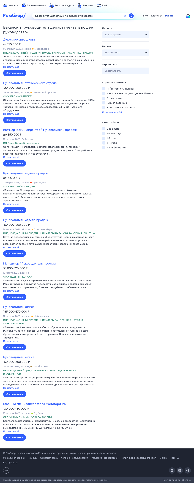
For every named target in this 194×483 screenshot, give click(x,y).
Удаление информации (104, 457)
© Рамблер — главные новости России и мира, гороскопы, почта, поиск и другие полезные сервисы (59, 453)
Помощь (32, 457)
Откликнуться (14, 73)
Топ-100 (175, 457)
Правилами (103, 479)
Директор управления (19, 39)
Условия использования (74, 457)
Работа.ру (186, 479)
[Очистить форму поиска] (125, 16)
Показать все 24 (112, 112)
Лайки (163, 457)
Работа (169, 15)
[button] (50, 62)
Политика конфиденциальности (139, 457)
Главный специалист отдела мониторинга (34, 404)
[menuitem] (10, 5)
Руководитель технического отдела (30, 83)
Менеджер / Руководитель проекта (29, 263)
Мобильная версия (14, 457)
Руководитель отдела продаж (25, 173)
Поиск (144, 15)
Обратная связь (49, 457)
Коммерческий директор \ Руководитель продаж (40, 130)
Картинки (156, 15)
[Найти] (131, 16)
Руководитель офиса (18, 307)
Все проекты (10, 462)
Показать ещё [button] (11, 66)
